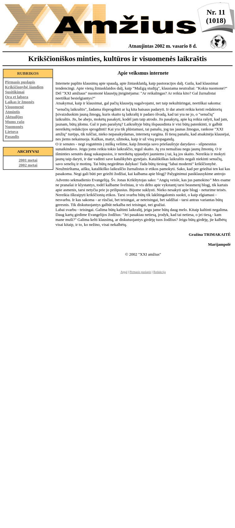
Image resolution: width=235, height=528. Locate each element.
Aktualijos (14, 116)
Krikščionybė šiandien (24, 87)
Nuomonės (14, 126)
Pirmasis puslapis (20, 82)
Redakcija (159, 272)
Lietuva (11, 131)
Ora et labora (16, 97)
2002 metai (28, 165)
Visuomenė (14, 106)
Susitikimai (14, 92)
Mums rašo (14, 121)
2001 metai (28, 160)
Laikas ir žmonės (19, 101)
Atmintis (12, 111)
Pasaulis (12, 136)
